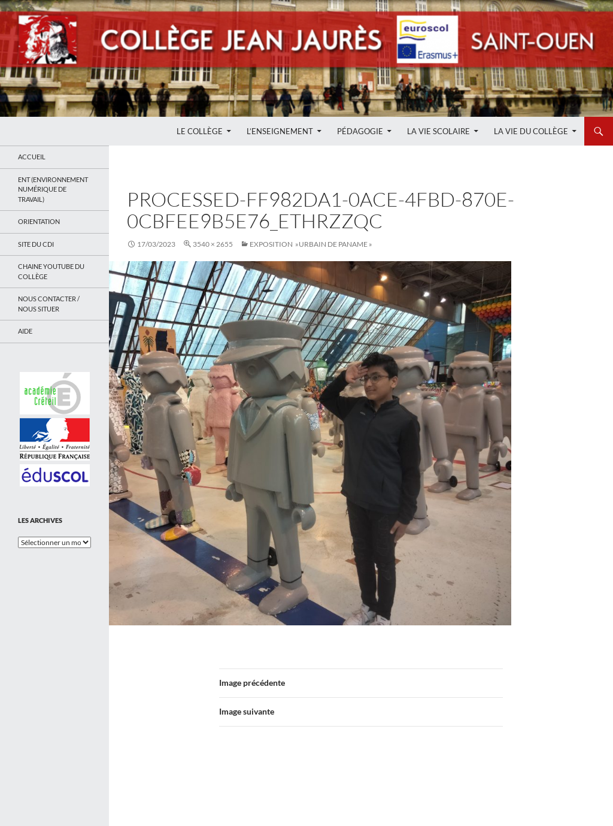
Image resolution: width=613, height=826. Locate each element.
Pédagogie (360, 131)
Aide (25, 331)
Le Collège (200, 131)
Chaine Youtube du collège (51, 271)
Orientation (39, 221)
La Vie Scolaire (438, 131)
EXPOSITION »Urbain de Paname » (311, 244)
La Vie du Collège (531, 131)
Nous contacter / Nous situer (49, 304)
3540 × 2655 (213, 244)
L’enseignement (280, 131)
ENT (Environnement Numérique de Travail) (53, 189)
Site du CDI (36, 244)
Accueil (31, 157)
